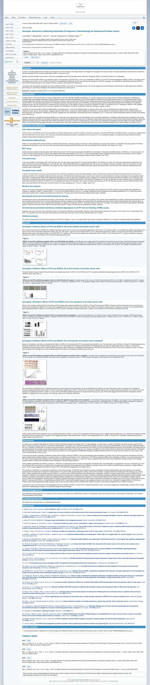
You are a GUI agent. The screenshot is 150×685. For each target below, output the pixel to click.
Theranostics (11, 97)
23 (139, 463)
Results (12, 77)
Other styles (35, 57)
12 (81, 119)
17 (84, 449)
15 (97, 447)
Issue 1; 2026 (9, 37)
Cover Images (10, 51)
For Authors (22, 17)
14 (88, 121)
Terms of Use (114, 681)
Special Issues (10, 57)
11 (33, 114)
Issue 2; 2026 (9, 34)
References (12, 82)
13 (83, 119)
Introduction (12, 72)
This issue (63, 23)
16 (82, 449)
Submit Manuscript (35, 17)
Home (7, 17)
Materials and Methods (12, 75)
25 (136, 472)
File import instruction (56, 62)
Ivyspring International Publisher (80, 679)
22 (45, 452)
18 (55, 451)
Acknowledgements (12, 81)
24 (134, 472)
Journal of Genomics (12, 101)
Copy (26, 57)
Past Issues (9, 44)
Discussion (12, 79)
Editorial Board (10, 47)
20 (57, 451)
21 (43, 452)
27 (128, 478)
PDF (134, 23)
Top (12, 71)
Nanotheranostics (12, 105)
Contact (52, 17)
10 (31, 114)
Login (45, 17)
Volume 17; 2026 (11, 41)
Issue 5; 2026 (9, 24)
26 (108, 473)
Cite (70, 23)
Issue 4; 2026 (9, 27)
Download (44, 63)
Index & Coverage (11, 54)
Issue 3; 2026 (9, 31)
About (13, 17)
